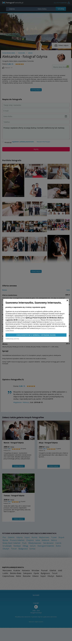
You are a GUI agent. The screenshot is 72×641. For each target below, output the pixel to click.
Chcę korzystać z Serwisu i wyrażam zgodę (36, 335)
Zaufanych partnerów (32, 320)
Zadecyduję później (12, 339)
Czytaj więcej (10, 330)
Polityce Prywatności (56, 322)
